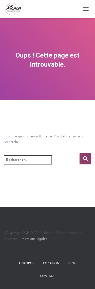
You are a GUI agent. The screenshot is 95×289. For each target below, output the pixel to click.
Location (51, 263)
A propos (26, 263)
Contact (47, 276)
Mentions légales (34, 239)
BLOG (72, 263)
